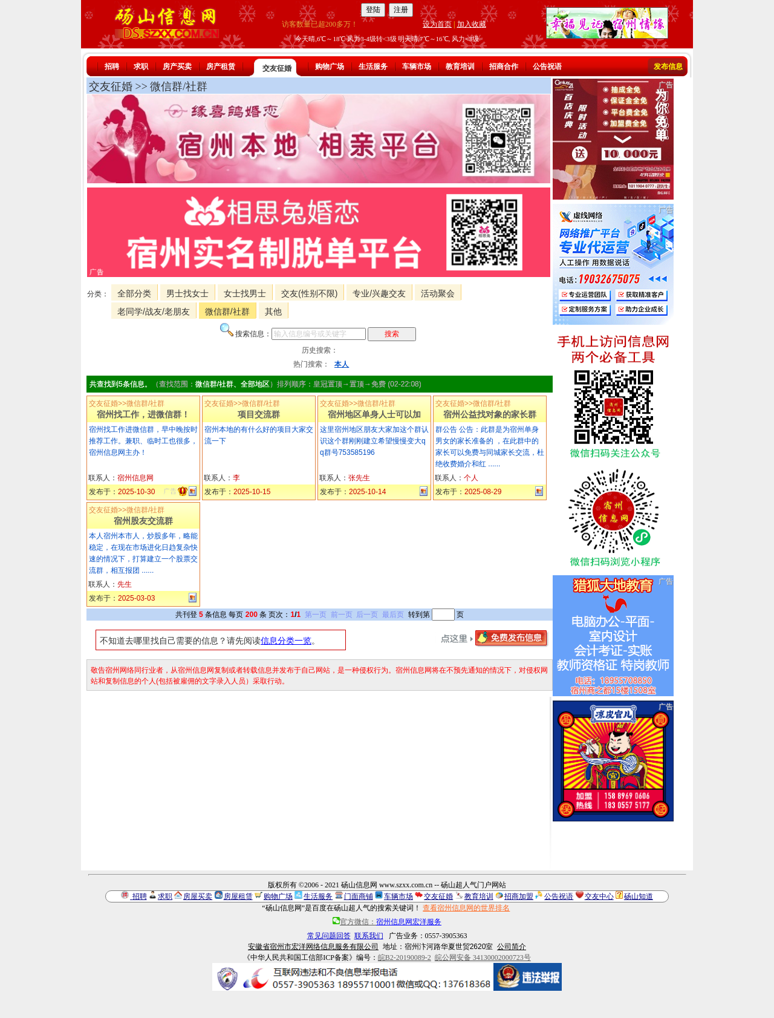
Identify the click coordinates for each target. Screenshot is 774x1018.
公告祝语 (547, 66)
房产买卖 (177, 66)
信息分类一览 (286, 640)
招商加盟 (518, 896)
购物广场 (329, 66)
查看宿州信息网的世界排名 (466, 908)
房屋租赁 (238, 896)
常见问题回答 (329, 936)
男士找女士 (187, 293)
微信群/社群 (227, 311)
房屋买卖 (197, 896)
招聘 (112, 66)
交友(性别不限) (309, 293)
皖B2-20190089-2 (404, 957)
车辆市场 (416, 66)
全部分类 (134, 293)
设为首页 (437, 24)
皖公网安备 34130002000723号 (483, 957)
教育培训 (460, 66)
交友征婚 (276, 68)
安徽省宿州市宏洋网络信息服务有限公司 (313, 946)
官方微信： (387, 922)
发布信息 (668, 66)
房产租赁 (220, 66)
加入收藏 (471, 24)
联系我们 (368, 936)
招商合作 (503, 66)
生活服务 (373, 66)
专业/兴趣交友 (379, 293)
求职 (141, 66)
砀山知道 (638, 896)
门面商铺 (358, 896)
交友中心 (599, 896)
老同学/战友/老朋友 (153, 311)
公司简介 (511, 946)
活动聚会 (438, 293)
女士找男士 (245, 293)
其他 (273, 311)
